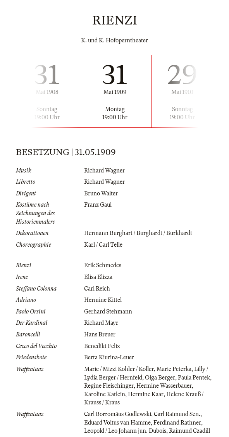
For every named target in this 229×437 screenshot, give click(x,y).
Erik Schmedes (102, 265)
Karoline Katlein (104, 394)
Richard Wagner (104, 170)
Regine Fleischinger (109, 386)
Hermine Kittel (103, 300)
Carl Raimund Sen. (177, 414)
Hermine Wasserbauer (164, 386)
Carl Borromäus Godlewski (117, 414)
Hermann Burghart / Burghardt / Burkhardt (138, 233)
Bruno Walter (101, 193)
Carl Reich (97, 289)
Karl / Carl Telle (103, 245)
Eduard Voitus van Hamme (117, 423)
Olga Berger (160, 377)
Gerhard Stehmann (108, 311)
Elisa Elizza (98, 277)
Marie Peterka (174, 369)
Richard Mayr (101, 323)
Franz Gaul (98, 205)
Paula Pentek (194, 377)
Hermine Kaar (146, 394)
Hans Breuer (99, 334)
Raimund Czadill (189, 431)
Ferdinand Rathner (177, 423)
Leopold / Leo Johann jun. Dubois (125, 431)
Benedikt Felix (102, 346)
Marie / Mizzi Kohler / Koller (119, 369)
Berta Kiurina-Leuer (109, 357)
